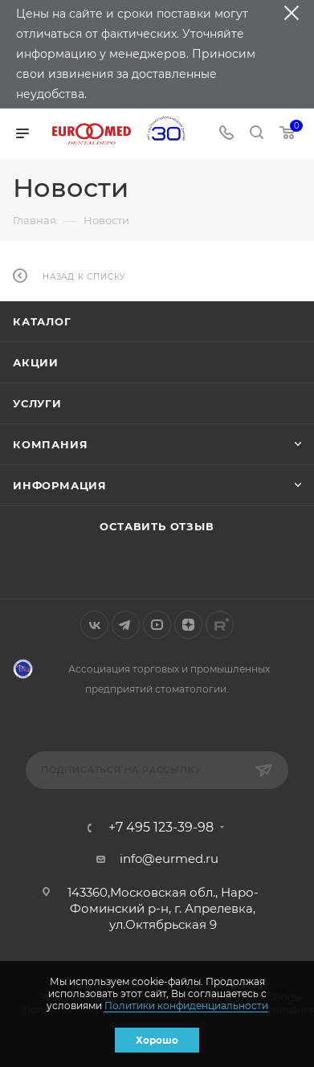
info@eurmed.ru (169, 858)
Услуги (37, 403)
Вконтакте (94, 625)
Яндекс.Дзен (188, 625)
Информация (60, 485)
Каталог (42, 321)
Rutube (220, 625)
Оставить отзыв (157, 526)
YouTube (157, 625)
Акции (36, 362)
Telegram (126, 625)
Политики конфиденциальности (186, 1006)
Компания (50, 444)
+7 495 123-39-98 (161, 827)
